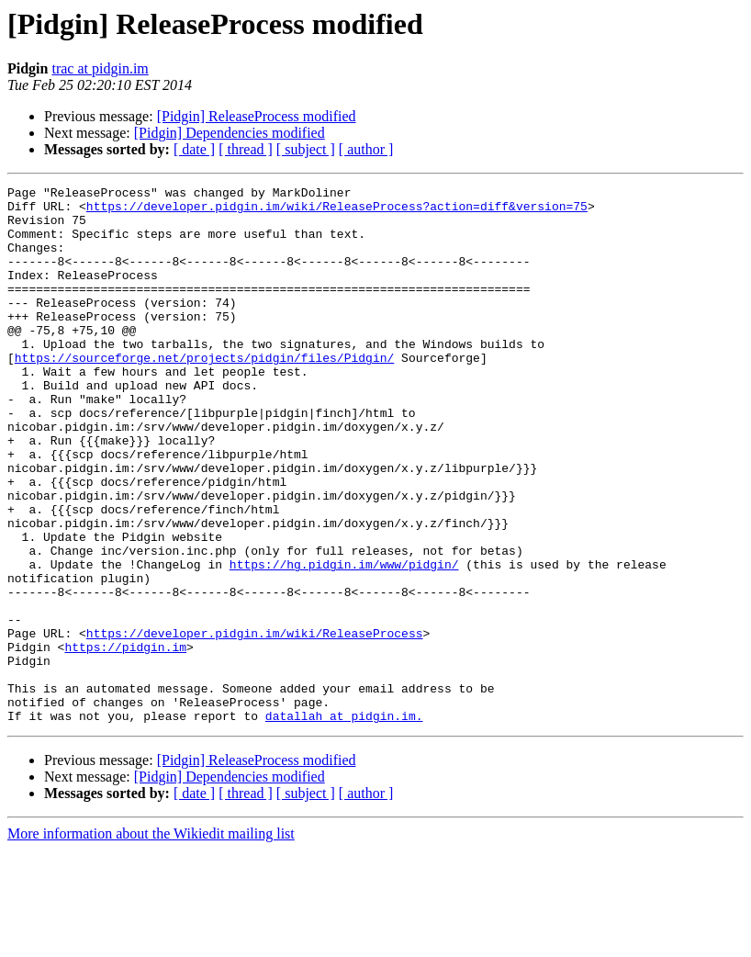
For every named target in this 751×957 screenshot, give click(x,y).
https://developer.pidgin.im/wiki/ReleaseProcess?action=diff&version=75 (337, 211)
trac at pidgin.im (99, 68)
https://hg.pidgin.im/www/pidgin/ (344, 641)
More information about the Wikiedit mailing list (151, 941)
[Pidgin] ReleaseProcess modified (256, 116)
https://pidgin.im (125, 740)
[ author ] (366, 149)
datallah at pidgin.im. (344, 823)
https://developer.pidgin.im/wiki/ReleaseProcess (254, 723)
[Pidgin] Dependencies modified (229, 133)
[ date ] (194, 149)
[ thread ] (246, 149)
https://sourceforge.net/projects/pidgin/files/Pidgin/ (204, 393)
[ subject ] (305, 149)
